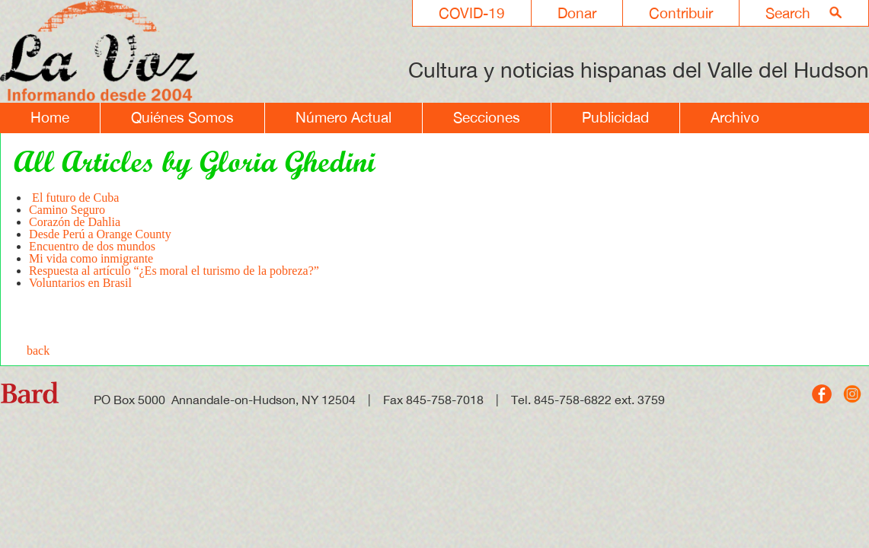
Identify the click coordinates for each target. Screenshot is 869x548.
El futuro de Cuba (74, 197)
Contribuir (681, 13)
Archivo (735, 117)
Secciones (486, 117)
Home (49, 117)
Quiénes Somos (182, 117)
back (38, 350)
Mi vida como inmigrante (91, 258)
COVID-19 (472, 13)
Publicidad (615, 117)
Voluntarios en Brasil (80, 282)
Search (787, 13)
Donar (577, 13)
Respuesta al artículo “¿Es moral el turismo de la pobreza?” (174, 270)
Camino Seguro (67, 209)
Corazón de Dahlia (74, 221)
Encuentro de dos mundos (92, 246)
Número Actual (343, 117)
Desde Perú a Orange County (100, 234)
